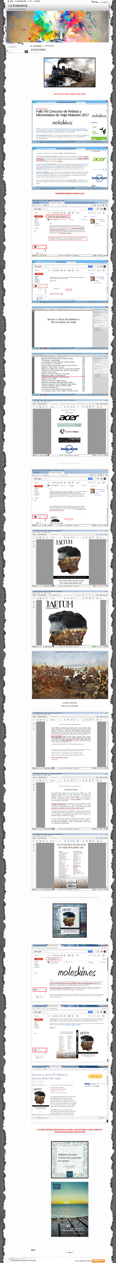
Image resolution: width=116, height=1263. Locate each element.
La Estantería (37, 46)
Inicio (11, 1)
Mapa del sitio (21, 1)
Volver (33, 1250)
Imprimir (37, 1)
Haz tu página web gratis (83, 1261)
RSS (31, 1)
